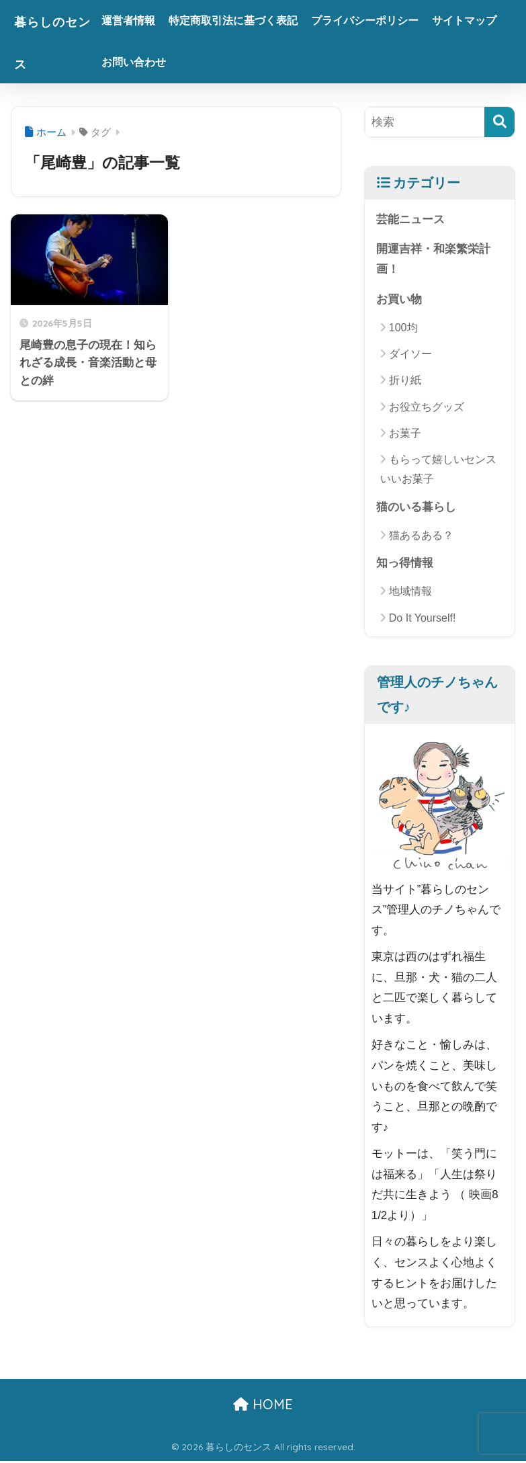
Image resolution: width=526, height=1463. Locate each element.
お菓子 (405, 434)
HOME (263, 1406)
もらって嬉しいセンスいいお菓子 (438, 470)
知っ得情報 (404, 564)
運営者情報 (147, 20)
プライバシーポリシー (383, 20)
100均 (403, 329)
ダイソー (410, 355)
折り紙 (405, 381)
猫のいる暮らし (416, 508)
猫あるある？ (421, 536)
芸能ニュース (410, 219)
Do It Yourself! (422, 620)
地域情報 (410, 593)
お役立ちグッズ (426, 408)
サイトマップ (152, 62)
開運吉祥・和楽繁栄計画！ (433, 260)
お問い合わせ (230, 62)
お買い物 (399, 300)
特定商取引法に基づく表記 (251, 20)
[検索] (499, 122)
